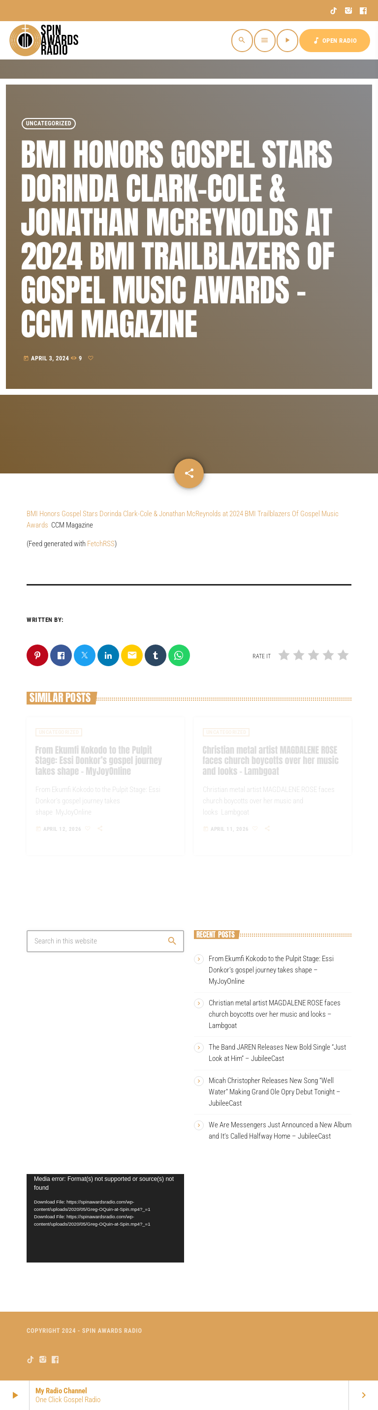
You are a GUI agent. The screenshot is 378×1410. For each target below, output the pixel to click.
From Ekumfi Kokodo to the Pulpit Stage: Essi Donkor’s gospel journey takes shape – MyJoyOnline (271, 970)
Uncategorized (49, 123)
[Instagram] (349, 10)
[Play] (287, 40)
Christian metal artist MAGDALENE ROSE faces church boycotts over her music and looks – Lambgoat (275, 1014)
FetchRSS (101, 543)
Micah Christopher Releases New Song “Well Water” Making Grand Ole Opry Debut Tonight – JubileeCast (275, 1092)
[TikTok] (334, 10)
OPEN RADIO (334, 40)
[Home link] (45, 40)
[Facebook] (363, 10)
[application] (105, 1218)
